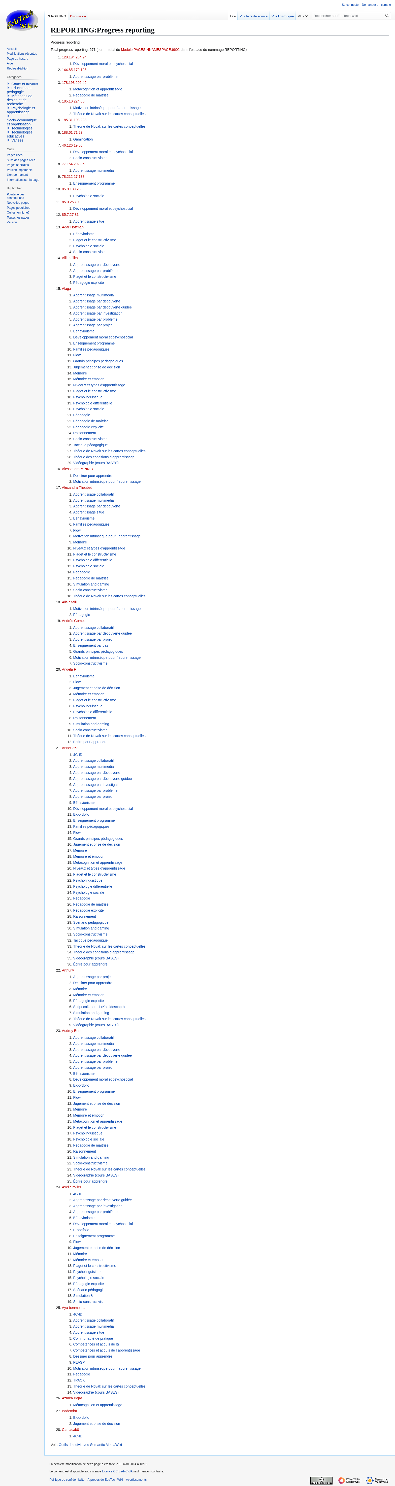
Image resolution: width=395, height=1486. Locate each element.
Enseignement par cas (90, 645)
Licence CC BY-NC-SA (117, 1471)
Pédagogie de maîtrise (91, 95)
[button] (8, 83)
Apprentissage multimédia (93, 170)
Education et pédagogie (19, 90)
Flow (77, 355)
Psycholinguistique (88, 397)
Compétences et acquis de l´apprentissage (106, 1350)
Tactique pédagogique (90, 445)
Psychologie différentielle (92, 403)
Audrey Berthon (74, 1031)
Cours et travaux (24, 84)
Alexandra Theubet (77, 488)
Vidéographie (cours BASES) (96, 463)
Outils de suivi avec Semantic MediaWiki (90, 1445)
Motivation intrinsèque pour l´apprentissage (107, 108)
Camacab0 (70, 1430)
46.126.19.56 (72, 145)
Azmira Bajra (72, 1398)
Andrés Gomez (73, 621)
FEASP (79, 1362)
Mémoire (80, 373)
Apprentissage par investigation (97, 313)
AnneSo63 (70, 748)
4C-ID (78, 755)
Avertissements (136, 1479)
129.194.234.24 (74, 57)
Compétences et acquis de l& (96, 1344)
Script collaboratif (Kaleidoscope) (99, 1007)
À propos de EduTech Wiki (105, 1479)
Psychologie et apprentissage (21, 110)
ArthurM (68, 970)
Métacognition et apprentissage (97, 89)
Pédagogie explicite (88, 283)
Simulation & (83, 1296)
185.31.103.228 (74, 120)
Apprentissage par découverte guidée (102, 307)
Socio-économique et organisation (22, 122)
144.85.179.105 (74, 70)
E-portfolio (81, 814)
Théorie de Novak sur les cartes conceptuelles (109, 114)
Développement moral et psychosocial (103, 64)
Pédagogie (81, 415)
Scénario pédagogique (91, 922)
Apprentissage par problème (95, 77)
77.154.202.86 (73, 164)
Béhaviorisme (84, 234)
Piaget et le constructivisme (94, 240)
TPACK (79, 1380)
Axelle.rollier (71, 1187)
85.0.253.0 (70, 202)
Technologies (21, 128)
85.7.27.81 (70, 215)
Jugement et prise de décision (96, 367)
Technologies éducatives (19, 134)
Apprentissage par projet (92, 325)
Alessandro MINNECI (78, 469)
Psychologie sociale (88, 196)
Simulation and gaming (91, 584)
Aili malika (70, 258)
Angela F (69, 669)
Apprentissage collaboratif (93, 494)
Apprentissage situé (88, 221)
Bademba (69, 1411)
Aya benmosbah (74, 1308)
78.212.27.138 (73, 177)
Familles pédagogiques (91, 349)
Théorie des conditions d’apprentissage (104, 457)
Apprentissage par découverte (96, 265)
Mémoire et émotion (89, 379)
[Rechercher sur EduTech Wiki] (351, 15)
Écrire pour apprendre (90, 742)
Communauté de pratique (93, 1338)
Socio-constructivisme (90, 158)
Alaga (66, 289)
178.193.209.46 (74, 83)
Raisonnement (84, 433)
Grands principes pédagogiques (98, 361)
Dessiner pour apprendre (92, 476)
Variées (17, 140)
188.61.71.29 (72, 132)
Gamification (83, 139)
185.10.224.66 (73, 101)
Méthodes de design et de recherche (19, 100)
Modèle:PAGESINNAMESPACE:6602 (150, 50)
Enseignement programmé (94, 183)
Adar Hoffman (73, 227)
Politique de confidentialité (66, 1479)
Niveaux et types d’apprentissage (99, 385)
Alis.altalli (69, 602)
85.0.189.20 (71, 189)
